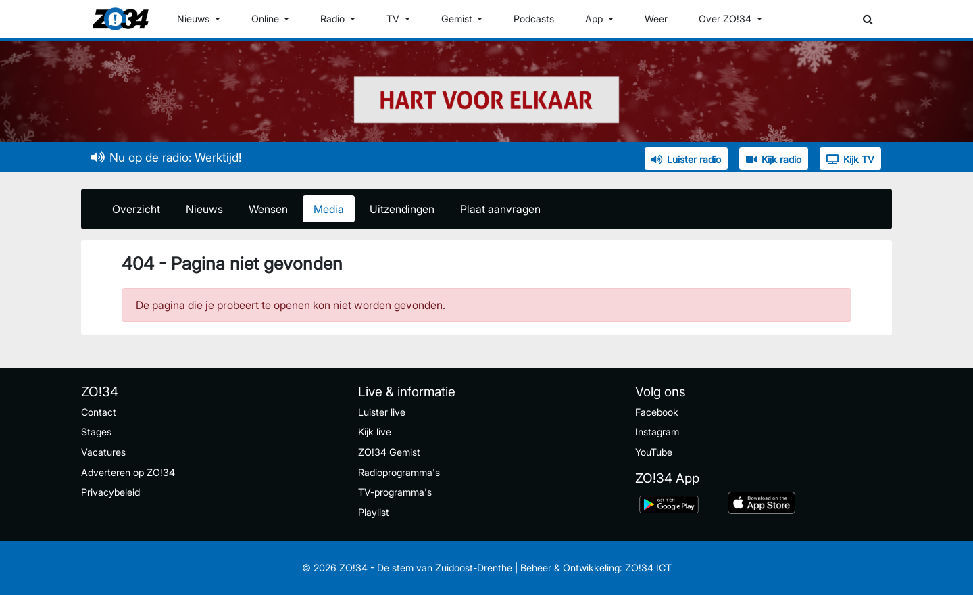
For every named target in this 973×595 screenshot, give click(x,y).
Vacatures (103, 452)
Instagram (657, 431)
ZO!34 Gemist (389, 452)
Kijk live (374, 431)
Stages (96, 431)
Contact (98, 412)
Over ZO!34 (726, 18)
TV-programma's (395, 492)
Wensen (268, 209)
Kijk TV (850, 159)
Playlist (373, 512)
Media (329, 209)
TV (394, 18)
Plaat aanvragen (500, 209)
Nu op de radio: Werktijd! (166, 157)
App (595, 18)
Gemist (458, 18)
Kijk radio (773, 159)
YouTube (653, 452)
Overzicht (136, 209)
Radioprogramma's (399, 472)
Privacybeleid (110, 492)
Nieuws (194, 18)
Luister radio (686, 159)
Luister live (381, 412)
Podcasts (534, 18)
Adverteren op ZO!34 (128, 472)
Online (266, 18)
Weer (656, 18)
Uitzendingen (402, 209)
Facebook (656, 412)
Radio (333, 18)
